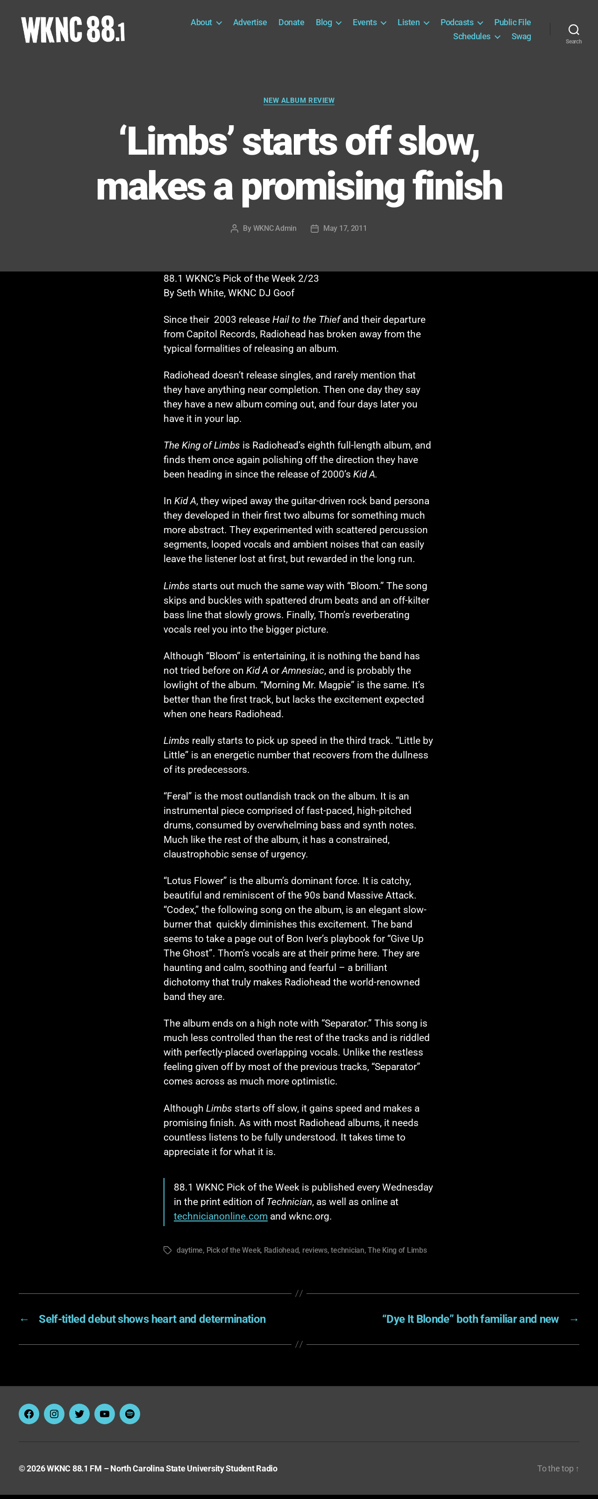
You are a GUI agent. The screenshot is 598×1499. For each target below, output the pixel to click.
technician (347, 1254)
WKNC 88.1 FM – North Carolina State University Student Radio (162, 1473)
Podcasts (457, 24)
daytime (190, 1254)
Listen (409, 24)
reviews (314, 1254)
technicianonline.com (221, 1220)
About (201, 24)
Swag (521, 38)
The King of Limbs (397, 1254)
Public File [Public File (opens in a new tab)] (512, 24)
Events (365, 24)
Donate (291, 24)
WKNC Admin (275, 232)
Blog (324, 24)
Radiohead (281, 1254)
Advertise (250, 24)
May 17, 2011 (345, 232)
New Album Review (299, 104)
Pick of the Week (233, 1254)
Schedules (472, 38)
